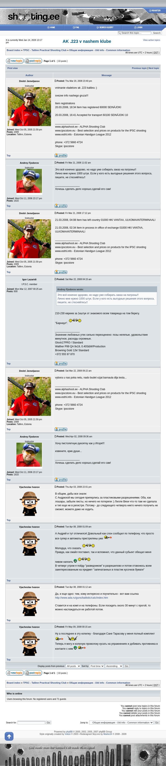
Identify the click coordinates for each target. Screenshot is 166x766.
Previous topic (139, 68)
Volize (68, 734)
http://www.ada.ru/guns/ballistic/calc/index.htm (81, 597)
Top (9, 155)
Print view (13, 68)
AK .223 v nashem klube (87, 41)
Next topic (154, 68)
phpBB (69, 732)
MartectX (108, 734)
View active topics (151, 40)
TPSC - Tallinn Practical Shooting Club (45, 50)
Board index (14, 50)
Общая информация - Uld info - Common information (99, 50)
